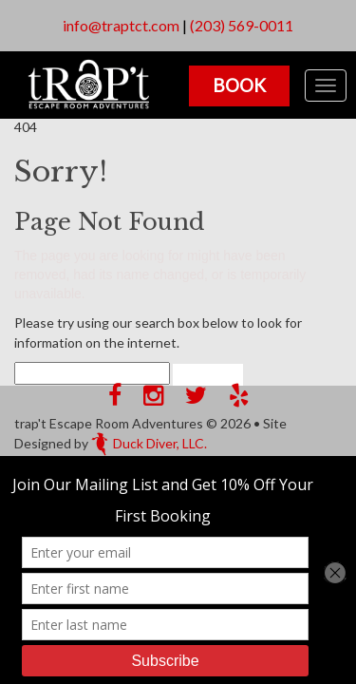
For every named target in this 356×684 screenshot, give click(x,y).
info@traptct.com (121, 25)
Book (239, 85)
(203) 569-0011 (241, 25)
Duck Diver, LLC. (149, 443)
